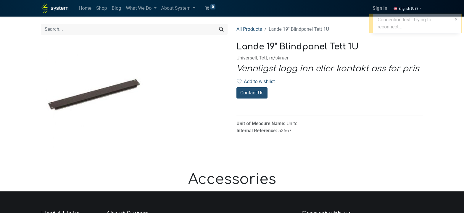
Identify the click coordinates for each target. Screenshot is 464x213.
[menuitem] (85, 8)
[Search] (221, 29)
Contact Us (252, 93)
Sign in (380, 8)
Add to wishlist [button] (256, 81)
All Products (249, 29)
